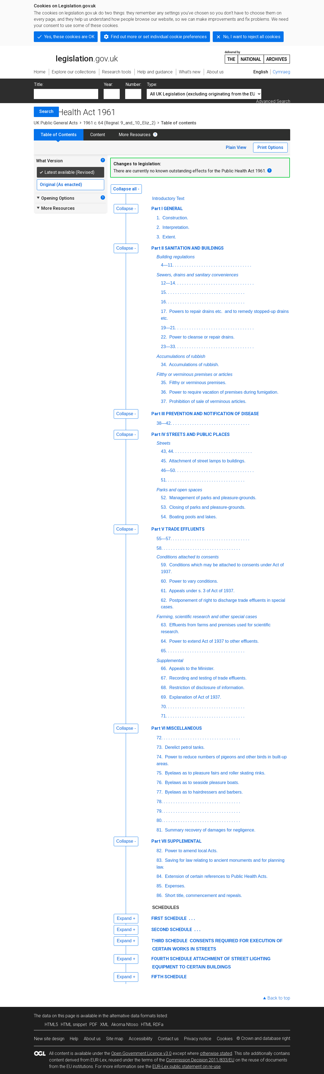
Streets (163, 443)
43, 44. (167, 451)
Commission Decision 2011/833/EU (200, 1060)
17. (164, 311)
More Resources (135, 134)
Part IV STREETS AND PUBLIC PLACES (190, 434)
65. (164, 650)
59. (164, 565)
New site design (49, 1038)
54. (164, 516)
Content (97, 134)
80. (160, 820)
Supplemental (170, 660)
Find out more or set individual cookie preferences (159, 36)
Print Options (270, 147)
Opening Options (55, 198)
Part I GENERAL (167, 208)
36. (164, 392)
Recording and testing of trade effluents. (207, 678)
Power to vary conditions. (193, 581)
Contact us (168, 1038)
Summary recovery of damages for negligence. (209, 830)
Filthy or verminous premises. (197, 382)
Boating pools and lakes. (192, 516)
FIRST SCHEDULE (169, 918)
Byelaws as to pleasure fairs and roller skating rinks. (214, 773)
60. (164, 581)
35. (164, 382)
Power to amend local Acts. (190, 850)
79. (160, 811)
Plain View (236, 147)
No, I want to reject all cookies (251, 36)
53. (164, 507)
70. (164, 706)
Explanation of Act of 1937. (194, 697)
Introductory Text (168, 198)
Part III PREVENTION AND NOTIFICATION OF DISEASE (205, 413)
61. (164, 590)
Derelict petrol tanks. (184, 747)
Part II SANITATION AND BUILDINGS (187, 248)
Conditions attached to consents (188, 557)
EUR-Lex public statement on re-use (186, 1066)
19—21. (168, 327)
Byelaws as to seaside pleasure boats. (201, 782)
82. (160, 850)
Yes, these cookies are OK (69, 36)
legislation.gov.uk (76, 56)
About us (92, 1038)
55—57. (164, 538)
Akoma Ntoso (124, 1024)
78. (160, 801)
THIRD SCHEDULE (169, 940)
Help (74, 1038)
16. (164, 302)
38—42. (164, 423)
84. (160, 876)
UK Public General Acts (56, 122)
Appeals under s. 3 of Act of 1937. (201, 590)
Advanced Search (273, 101)
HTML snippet (74, 1024)
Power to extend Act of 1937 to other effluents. (213, 641)
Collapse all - (126, 189)
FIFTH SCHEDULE (169, 976)
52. (164, 497)
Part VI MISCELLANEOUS (176, 728)
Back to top (279, 998)
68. (164, 687)
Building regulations (176, 257)
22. (164, 337)
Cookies (225, 1038)
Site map (114, 1038)
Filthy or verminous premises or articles (194, 374)
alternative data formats (133, 1015)
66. (164, 668)
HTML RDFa (152, 1024)
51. (164, 480)
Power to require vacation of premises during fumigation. (223, 392)
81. (160, 830)
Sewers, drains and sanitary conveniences (197, 275)
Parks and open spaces (179, 489)
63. (164, 625)
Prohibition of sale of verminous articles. (207, 401)
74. (160, 757)
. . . (191, 918)
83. (160, 860)
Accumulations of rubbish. (193, 364)
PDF (93, 1024)
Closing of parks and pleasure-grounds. (206, 507)
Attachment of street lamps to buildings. (206, 461)
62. (164, 600)
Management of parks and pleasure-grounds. (212, 497)
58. (160, 548)
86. (160, 895)
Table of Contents (59, 134)
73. (160, 747)
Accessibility (140, 1038)
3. (158, 237)
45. (164, 461)
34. (164, 364)
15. (164, 292)
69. (164, 697)
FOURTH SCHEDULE (171, 958)
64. (164, 641)
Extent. (168, 237)
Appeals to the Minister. (191, 668)
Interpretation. (175, 227)
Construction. (174, 218)
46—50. (168, 470)
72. (160, 737)
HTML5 (51, 1024)
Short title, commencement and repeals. (203, 895)
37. (164, 401)
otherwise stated (216, 1053)
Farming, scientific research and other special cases (207, 616)
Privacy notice (197, 1038)
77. (160, 792)
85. (160, 886)
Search (46, 111)
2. (158, 227)
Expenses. (174, 886)
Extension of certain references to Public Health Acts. (216, 876)
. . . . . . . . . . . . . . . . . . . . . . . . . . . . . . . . (213, 265)
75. (160, 773)
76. (160, 782)
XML (104, 1024)
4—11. (167, 265)
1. (158, 218)
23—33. (168, 346)
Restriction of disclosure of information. (206, 687)
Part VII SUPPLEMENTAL (176, 841)
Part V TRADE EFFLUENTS (178, 529)
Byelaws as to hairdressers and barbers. (203, 792)
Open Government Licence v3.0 (141, 1053)
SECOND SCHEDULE (171, 929)
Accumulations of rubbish (181, 356)
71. (164, 716)
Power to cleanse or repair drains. (201, 337)
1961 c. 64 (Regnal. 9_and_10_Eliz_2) (119, 122)
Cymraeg (281, 71)
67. (164, 678)
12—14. (168, 283)
